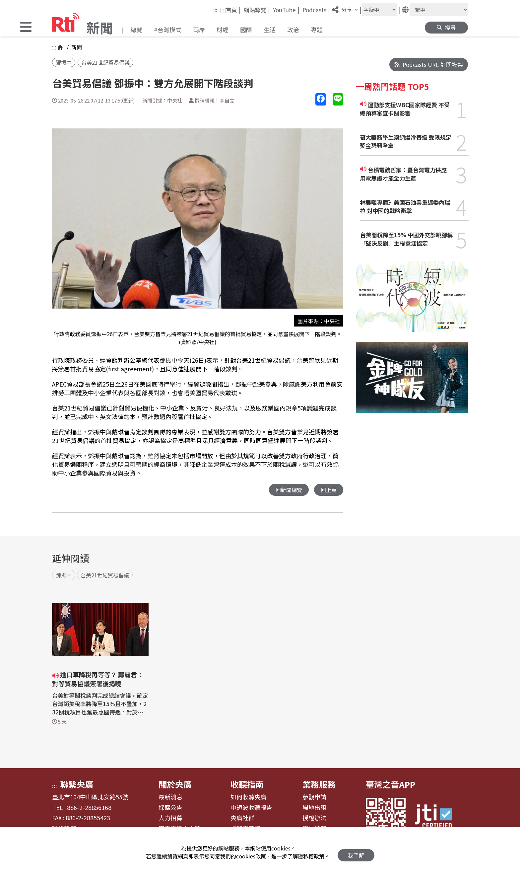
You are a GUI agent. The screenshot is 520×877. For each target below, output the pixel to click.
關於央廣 (175, 784)
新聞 (76, 47)
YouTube (286, 9)
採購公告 (170, 808)
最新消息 (170, 797)
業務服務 (319, 784)
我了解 (356, 852)
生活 (270, 29)
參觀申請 (314, 797)
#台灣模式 (167, 29)
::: (215, 10)
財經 (222, 29)
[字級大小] (379, 9)
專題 (317, 29)
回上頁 (328, 490)
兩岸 (199, 29)
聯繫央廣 (76, 784)
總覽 (136, 29)
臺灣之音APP (390, 784)
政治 (293, 29)
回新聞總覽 (287, 490)
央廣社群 (242, 818)
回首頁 (230, 9)
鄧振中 (64, 62)
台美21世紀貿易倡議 (105, 62)
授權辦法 (314, 818)
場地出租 (314, 808)
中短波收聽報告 (251, 808)
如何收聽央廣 (248, 797)
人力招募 (170, 818)
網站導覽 (257, 9)
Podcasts (316, 9)
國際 (246, 29)
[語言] (439, 9)
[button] (25, 27)
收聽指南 (247, 784)
